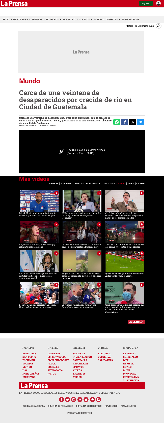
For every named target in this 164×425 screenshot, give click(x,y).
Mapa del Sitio (128, 406)
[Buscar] (158, 26)
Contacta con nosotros (88, 406)
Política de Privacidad (60, 406)
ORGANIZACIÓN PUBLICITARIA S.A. (100, 392)
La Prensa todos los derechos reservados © (50, 392)
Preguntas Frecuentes (79, 413)
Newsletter (111, 406)
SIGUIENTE (135, 322)
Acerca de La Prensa (34, 406)
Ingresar (146, 3)
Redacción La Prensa (48, 126)
